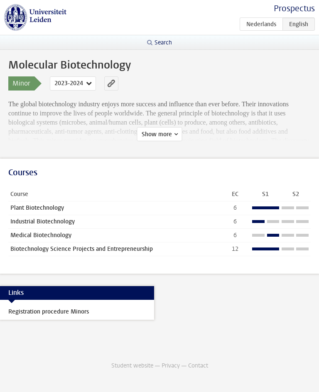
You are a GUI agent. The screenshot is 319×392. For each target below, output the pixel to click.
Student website (132, 366)
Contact (198, 366)
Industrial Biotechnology (42, 221)
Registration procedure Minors (48, 312)
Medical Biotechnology (40, 235)
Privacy (171, 366)
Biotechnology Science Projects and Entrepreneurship (81, 249)
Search (163, 43)
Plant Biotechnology (37, 208)
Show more (157, 134)
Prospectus (294, 8)
